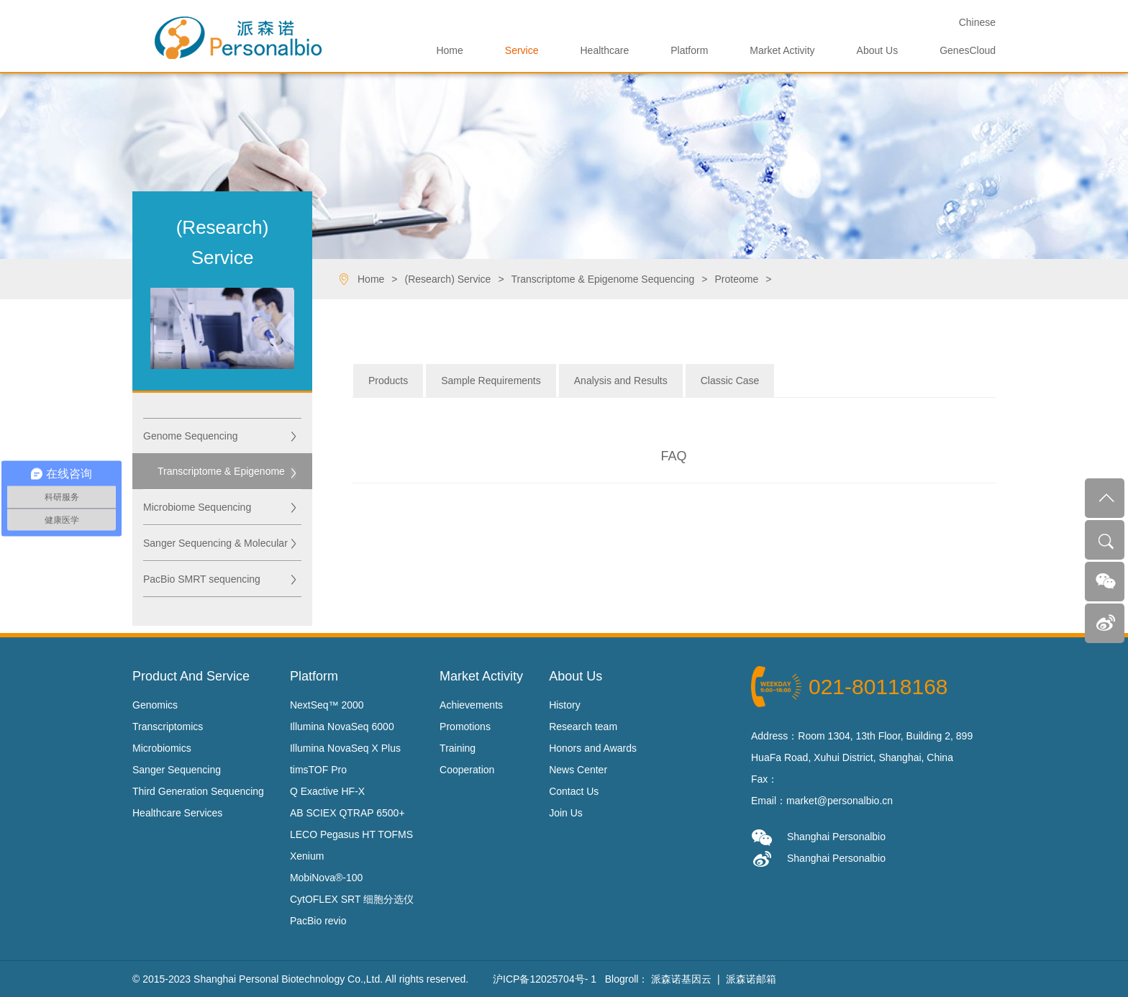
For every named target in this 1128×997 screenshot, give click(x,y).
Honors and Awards (593, 748)
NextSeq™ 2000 (327, 705)
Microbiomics (161, 748)
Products (388, 380)
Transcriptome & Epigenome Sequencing (221, 477)
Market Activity (782, 50)
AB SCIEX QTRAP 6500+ (347, 813)
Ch (977, 22)
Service (522, 50)
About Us (878, 50)
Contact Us (574, 791)
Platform (689, 50)
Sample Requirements (491, 380)
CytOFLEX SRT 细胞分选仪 (352, 899)
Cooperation (467, 769)
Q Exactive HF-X (327, 791)
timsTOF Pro (318, 769)
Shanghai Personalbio (818, 837)
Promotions (465, 726)
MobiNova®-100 (326, 877)
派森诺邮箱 (751, 979)
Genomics (155, 705)
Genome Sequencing (190, 436)
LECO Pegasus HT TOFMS (351, 834)
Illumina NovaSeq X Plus (345, 748)
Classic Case (730, 380)
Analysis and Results (621, 380)
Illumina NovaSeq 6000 (342, 726)
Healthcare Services (177, 813)
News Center (578, 769)
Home (449, 50)
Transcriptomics (167, 726)
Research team (583, 726)
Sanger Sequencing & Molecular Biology (215, 549)
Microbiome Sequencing (197, 507)
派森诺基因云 (681, 979)
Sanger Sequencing (176, 769)
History (565, 705)
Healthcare (605, 50)
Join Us (566, 813)
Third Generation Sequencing (198, 791)
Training (458, 748)
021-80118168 (878, 686)
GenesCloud (968, 50)
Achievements (471, 705)
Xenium (307, 856)
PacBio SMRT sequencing (201, 579)
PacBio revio (318, 921)
